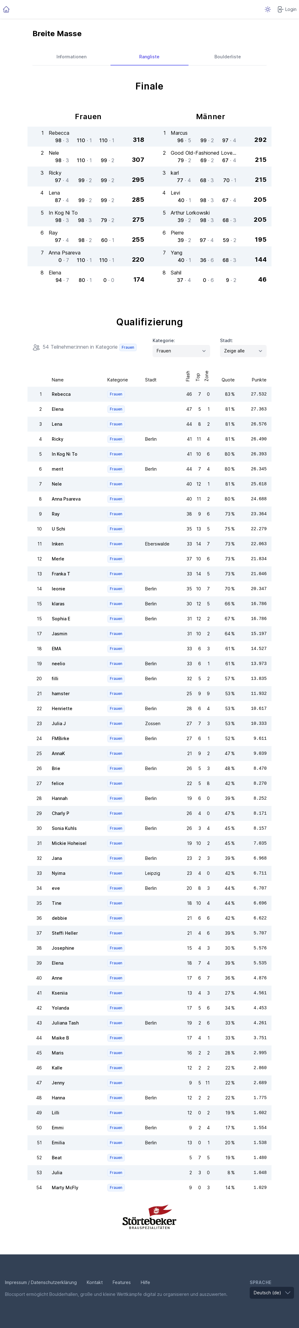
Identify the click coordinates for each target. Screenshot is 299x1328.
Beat (57, 1157)
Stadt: (226, 340)
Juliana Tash (65, 1022)
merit (57, 469)
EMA (56, 648)
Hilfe (145, 1282)
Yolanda (60, 1008)
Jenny (58, 1082)
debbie (59, 918)
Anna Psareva (66, 499)
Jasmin (59, 633)
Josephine (63, 948)
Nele (57, 484)
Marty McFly (65, 1187)
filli (55, 678)
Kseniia (59, 993)
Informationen (71, 56)
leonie (58, 588)
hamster (61, 693)
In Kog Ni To (64, 454)
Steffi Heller (65, 933)
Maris (58, 1052)
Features (122, 1282)
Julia (57, 1172)
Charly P (60, 813)
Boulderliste (227, 56)
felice (58, 783)
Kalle (57, 1067)
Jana (57, 858)
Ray (56, 513)
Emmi (58, 1127)
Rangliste (149, 56)
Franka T (61, 573)
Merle (58, 558)
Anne (57, 978)
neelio (58, 663)
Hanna (58, 1097)
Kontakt (95, 1282)
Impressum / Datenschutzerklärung (41, 1282)
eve (56, 888)
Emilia (58, 1142)
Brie (56, 768)
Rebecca (61, 394)
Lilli (55, 1112)
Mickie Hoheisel (69, 843)
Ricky (57, 439)
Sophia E (61, 618)
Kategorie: (164, 340)
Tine (56, 903)
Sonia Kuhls (64, 828)
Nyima (58, 873)
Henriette (62, 708)
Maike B (60, 1037)
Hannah (59, 798)
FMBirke (60, 738)
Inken (57, 543)
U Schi (58, 528)
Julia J (59, 723)
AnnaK (58, 753)
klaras (58, 603)
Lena (57, 424)
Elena (57, 409)
